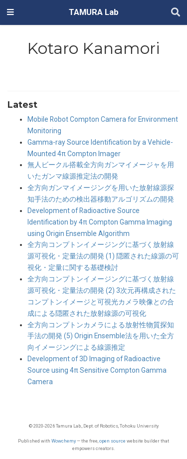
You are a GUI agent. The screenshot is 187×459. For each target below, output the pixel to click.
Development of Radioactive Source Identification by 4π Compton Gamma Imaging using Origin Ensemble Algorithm (99, 222)
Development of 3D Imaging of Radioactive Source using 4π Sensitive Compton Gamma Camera (97, 370)
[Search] (175, 12)
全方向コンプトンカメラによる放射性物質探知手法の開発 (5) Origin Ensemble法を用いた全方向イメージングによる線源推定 (100, 336)
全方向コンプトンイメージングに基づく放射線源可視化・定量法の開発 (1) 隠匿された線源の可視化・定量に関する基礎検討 (103, 255)
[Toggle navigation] (10, 12)
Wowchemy (63, 441)
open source (112, 441)
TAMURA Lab (94, 12)
